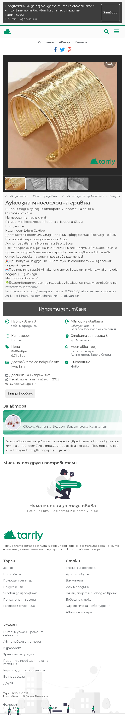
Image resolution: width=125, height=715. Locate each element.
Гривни (16, 340)
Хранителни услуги (18, 654)
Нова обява (12, 574)
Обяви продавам (24, 326)
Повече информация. (21, 19)
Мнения (81, 42)
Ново (75, 366)
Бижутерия (75, 580)
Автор (64, 42)
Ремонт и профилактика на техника (25, 662)
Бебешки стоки (78, 599)
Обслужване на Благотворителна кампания (93, 327)
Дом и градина (77, 587)
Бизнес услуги (14, 676)
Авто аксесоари (79, 612)
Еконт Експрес (83, 351)
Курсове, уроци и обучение (24, 670)
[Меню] (116, 31)
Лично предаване (84, 354)
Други (8, 683)
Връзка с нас (13, 587)
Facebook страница (19, 606)
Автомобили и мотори (22, 641)
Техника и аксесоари (82, 568)
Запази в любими (20, 393)
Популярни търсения (20, 599)
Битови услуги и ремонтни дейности (25, 633)
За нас (8, 568)
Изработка (12, 648)
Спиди (106, 354)
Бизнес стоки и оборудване (88, 606)
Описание (46, 42)
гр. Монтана (81, 340)
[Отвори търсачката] (106, 31)
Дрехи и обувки (78, 574)
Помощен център (17, 580)
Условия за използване (20, 593)
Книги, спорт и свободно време (91, 593)
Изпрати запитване (62, 309)
